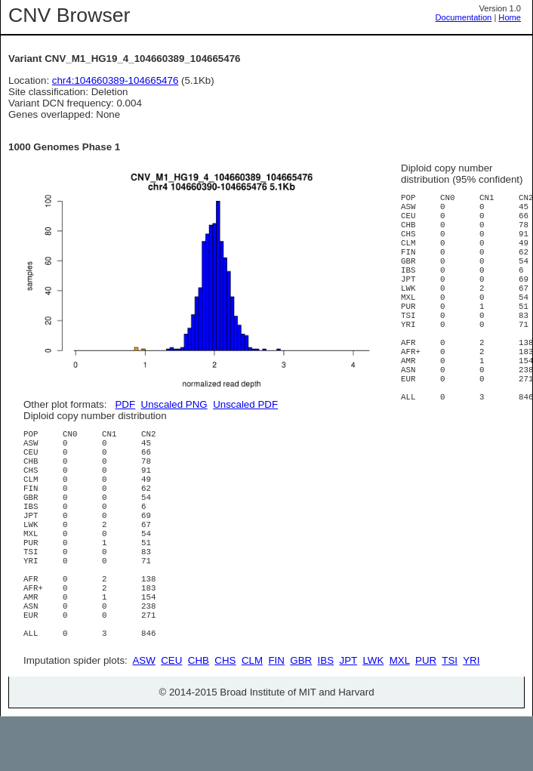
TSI (450, 714)
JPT (348, 714)
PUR (425, 714)
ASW (143, 714)
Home (509, 17)
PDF (125, 404)
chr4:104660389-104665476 (115, 80)
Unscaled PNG (174, 404)
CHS (225, 714)
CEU (171, 714)
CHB (198, 714)
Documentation (464, 17)
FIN (276, 714)
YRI (471, 714)
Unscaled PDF (245, 404)
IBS (326, 714)
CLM (252, 714)
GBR (301, 714)
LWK (373, 714)
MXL (400, 714)
